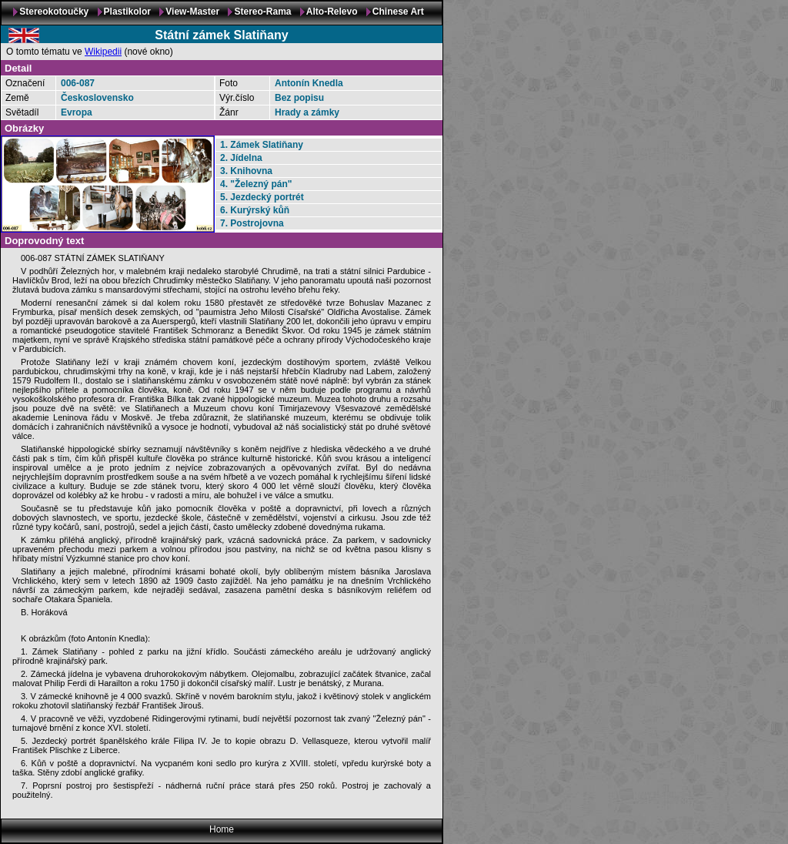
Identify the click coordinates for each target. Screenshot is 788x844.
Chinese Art (398, 11)
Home (221, 829)
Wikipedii (103, 51)
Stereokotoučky (53, 11)
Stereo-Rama (262, 11)
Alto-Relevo (332, 11)
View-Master (192, 11)
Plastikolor (127, 11)
